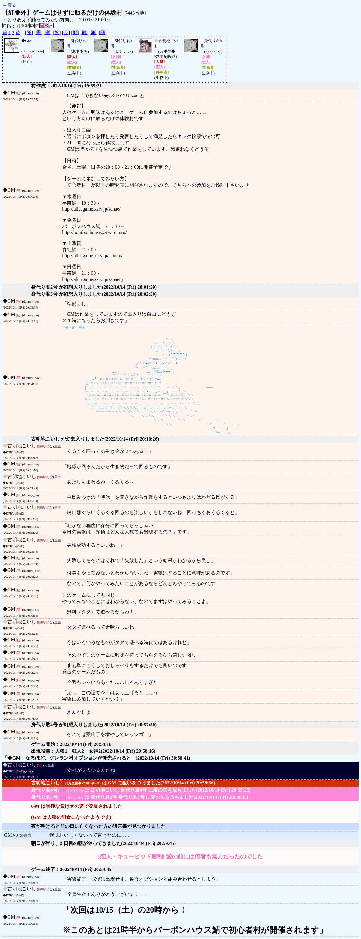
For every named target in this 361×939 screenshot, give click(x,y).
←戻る (9, 5)
